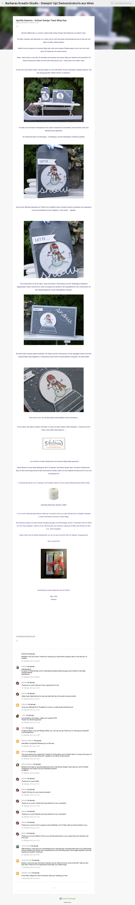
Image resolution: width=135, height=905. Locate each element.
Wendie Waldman (27, 740)
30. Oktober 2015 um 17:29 (30, 840)
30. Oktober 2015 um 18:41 (30, 855)
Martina (24, 666)
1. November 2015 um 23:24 (30, 867)
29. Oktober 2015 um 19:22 (30, 759)
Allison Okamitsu (27, 764)
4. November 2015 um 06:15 (30, 878)
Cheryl (23, 728)
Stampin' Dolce (26, 873)
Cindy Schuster (26, 860)
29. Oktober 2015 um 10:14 (30, 688)
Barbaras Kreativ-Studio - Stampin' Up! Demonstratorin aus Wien (49, 3)
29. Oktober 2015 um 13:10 (30, 722)
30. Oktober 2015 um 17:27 (30, 828)
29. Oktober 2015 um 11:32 (30, 710)
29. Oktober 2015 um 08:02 (30, 677)
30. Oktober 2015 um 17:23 (30, 795)
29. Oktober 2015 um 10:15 (30, 699)
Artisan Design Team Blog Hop (26, 636)
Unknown (24, 704)
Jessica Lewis (26, 846)
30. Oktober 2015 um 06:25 (30, 773)
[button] (17, 26)
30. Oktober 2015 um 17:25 (30, 817)
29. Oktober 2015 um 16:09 (30, 735)
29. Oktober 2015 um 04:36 (30, 661)
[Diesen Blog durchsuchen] (124, 3)
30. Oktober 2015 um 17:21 (30, 784)
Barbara (24, 682)
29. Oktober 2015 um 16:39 (30, 746)
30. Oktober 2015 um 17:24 (30, 806)
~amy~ (23, 715)
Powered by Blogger (68, 898)
